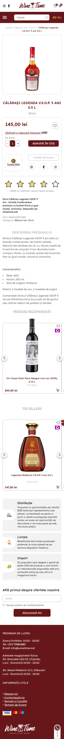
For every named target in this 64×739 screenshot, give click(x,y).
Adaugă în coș (43, 143)
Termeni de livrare (15, 704)
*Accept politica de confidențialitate (25, 605)
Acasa (9, 27)
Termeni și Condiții (15, 701)
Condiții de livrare (43, 157)
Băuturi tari (21, 27)
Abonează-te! (32, 613)
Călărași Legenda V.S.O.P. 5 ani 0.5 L (40, 29)
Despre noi (11, 693)
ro (55, 17)
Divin (33, 27)
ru (59, 17)
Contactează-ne (14, 697)
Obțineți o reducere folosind (26, 132)
